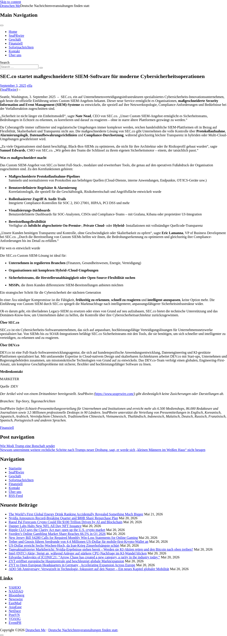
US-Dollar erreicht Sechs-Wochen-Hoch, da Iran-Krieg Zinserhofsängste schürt (64, 545)
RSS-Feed (16, 496)
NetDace (15, 611)
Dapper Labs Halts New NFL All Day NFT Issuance (45, 526)
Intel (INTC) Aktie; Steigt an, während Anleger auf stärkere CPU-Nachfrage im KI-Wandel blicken (78, 553)
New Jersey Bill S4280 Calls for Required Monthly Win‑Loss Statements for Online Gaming (73, 537)
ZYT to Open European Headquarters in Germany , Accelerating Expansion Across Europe (72, 565)
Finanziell (16, 43)
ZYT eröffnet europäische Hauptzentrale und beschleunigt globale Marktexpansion (66, 561)
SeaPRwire (16, 35)
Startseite (15, 468)
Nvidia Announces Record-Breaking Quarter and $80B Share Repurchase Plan (63, 518)
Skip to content (10, 2)
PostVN (14, 615)
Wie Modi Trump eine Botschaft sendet (27, 446)
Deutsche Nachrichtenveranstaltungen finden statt (83, 630)
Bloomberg (16, 595)
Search (5, 62)
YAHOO (15, 587)
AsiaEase (15, 607)
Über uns (15, 55)
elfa (29, 85)
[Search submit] (41, 67)
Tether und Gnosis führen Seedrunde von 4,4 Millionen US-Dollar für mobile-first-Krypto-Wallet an (78, 541)
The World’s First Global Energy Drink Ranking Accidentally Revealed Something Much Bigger (76, 514)
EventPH (15, 622)
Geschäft (15, 39)
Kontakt (14, 51)
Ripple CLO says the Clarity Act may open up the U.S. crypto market (57, 530)
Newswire (16, 599)
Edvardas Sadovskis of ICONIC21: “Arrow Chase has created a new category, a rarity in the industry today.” (84, 557)
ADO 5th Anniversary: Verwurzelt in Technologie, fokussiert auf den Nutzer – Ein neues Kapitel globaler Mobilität (89, 569)
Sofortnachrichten (21, 47)
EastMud (15, 603)
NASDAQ (16, 591)
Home (13, 31)
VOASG (15, 619)
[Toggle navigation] (1, 25)
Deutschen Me (10, 6)
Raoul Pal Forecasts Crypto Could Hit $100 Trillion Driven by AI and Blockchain (66, 522)
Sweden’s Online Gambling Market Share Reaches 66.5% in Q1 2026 (57, 534)
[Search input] (19, 67)
